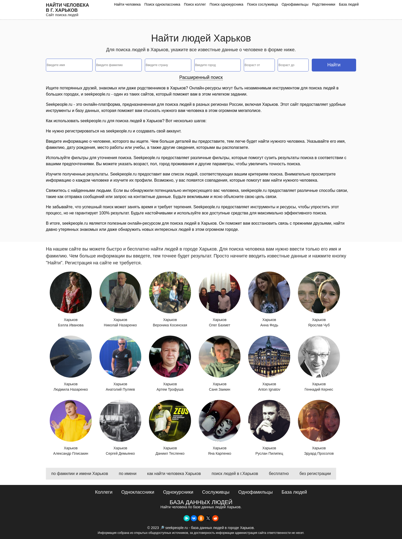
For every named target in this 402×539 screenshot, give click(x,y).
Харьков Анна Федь (269, 299)
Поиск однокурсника (227, 4)
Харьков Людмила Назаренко (71, 363)
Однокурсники (178, 492)
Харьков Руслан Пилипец (269, 428)
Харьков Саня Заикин (220, 363)
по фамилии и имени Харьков (79, 473)
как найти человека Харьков (174, 473)
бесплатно (279, 473)
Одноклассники (137, 492)
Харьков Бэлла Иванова (71, 299)
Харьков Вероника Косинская (170, 299)
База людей (349, 4)
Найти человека (127, 4)
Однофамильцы (295, 4)
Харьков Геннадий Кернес (319, 363)
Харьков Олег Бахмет (220, 299)
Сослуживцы (215, 492)
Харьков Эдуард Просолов (319, 428)
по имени (127, 473)
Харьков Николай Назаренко (120, 299)
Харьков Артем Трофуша (170, 363)
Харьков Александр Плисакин (71, 428)
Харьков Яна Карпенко (220, 428)
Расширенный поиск (201, 77)
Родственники (323, 4)
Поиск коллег (195, 4)
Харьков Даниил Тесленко (170, 428)
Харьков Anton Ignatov (269, 363)
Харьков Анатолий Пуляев (120, 363)
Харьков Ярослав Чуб (319, 299)
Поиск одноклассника (162, 4)
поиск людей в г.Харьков (235, 473)
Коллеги (104, 492)
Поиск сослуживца (262, 4)
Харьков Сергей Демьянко (120, 428)
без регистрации (315, 473)
